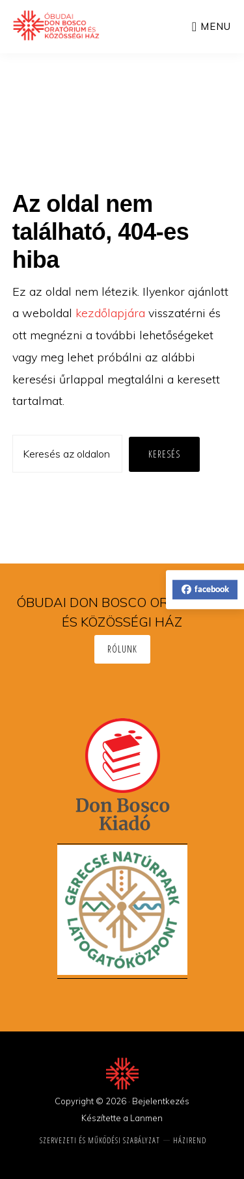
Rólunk (122, 649)
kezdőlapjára (110, 312)
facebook (205, 589)
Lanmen (146, 1118)
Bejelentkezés (160, 1101)
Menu (215, 26)
